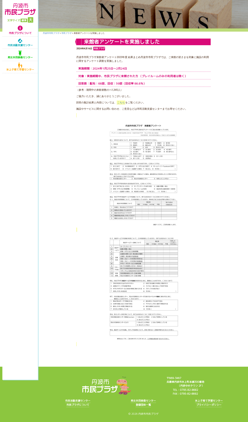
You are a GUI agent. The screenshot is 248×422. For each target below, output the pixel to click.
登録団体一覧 (143, 405)
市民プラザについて (20, 33)
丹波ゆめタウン (189, 385)
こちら (121, 102)
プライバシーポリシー (209, 405)
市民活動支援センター (20, 45)
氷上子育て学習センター (20, 69)
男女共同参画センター (20, 57)
